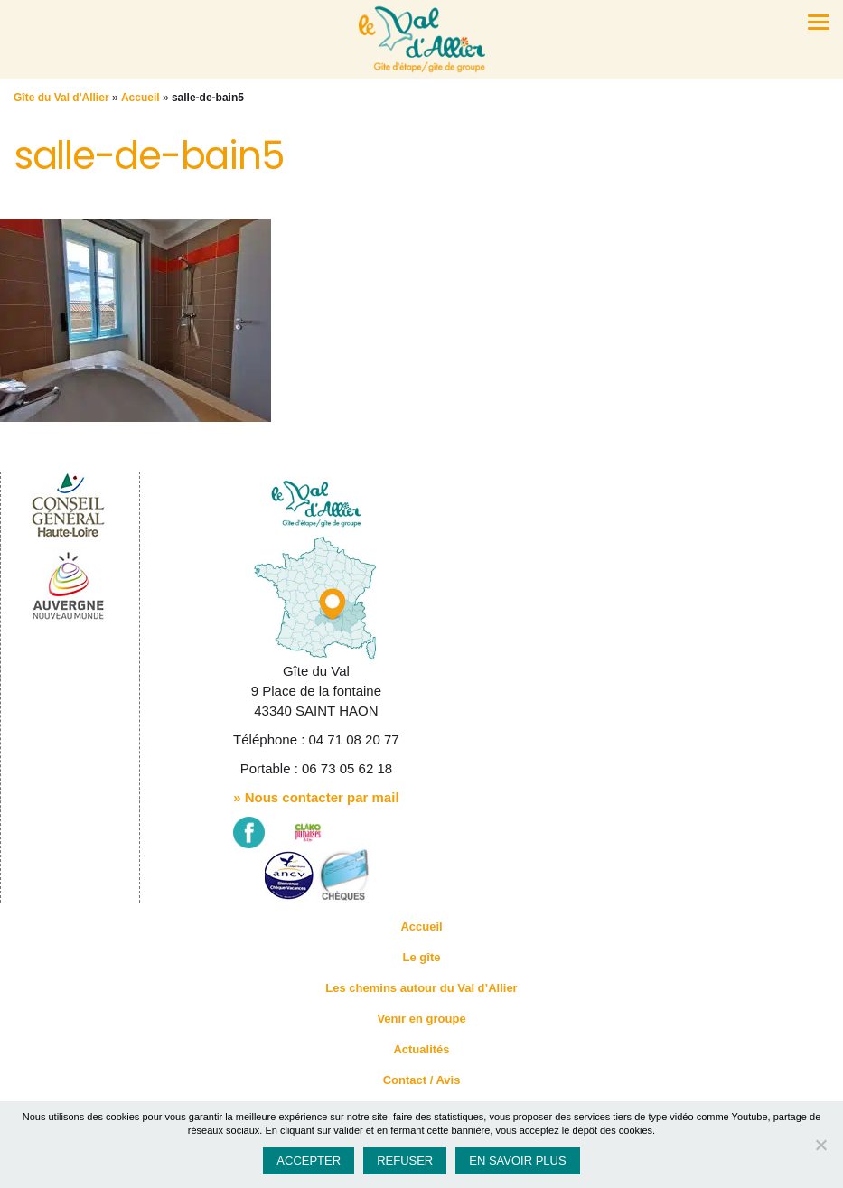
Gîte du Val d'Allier (61, 97)
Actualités (421, 1049)
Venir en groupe (421, 1018)
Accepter (308, 1160)
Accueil (140, 97)
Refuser (405, 1160)
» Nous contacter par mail (315, 797)
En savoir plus (517, 1160)
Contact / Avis (422, 1080)
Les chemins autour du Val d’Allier (421, 988)
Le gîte (422, 957)
